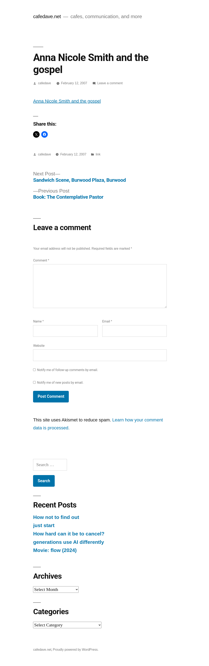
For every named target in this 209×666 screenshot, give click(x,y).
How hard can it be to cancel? (68, 533)
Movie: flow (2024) (55, 550)
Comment (41, 260)
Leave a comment (110, 83)
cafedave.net (47, 16)
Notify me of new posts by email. (60, 383)
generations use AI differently (68, 542)
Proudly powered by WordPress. (76, 649)
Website (38, 346)
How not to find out (56, 517)
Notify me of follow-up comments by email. (67, 370)
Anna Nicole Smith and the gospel (67, 101)
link (98, 154)
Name (38, 321)
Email (107, 321)
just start (43, 525)
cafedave (44, 83)
